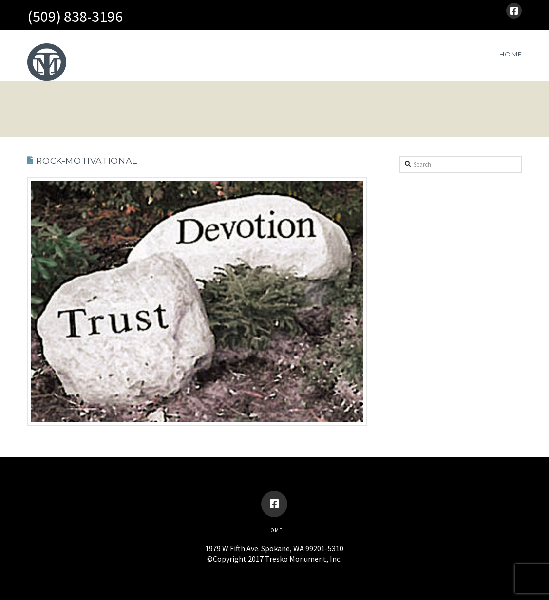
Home (274, 530)
